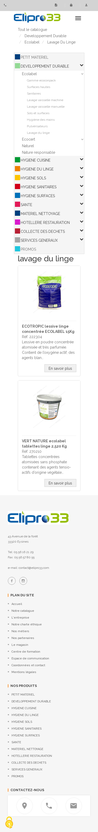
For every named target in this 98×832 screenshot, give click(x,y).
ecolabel (32, 42)
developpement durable (45, 36)
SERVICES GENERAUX (39, 240)
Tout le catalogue (32, 29)
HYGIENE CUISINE (35, 160)
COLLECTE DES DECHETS (43, 231)
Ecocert (28, 139)
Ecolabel (29, 74)
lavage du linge (61, 42)
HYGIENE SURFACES (38, 196)
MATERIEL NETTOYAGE (40, 214)
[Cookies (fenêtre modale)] (9, 823)
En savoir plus (60, 368)
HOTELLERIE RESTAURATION (45, 223)
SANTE (26, 205)
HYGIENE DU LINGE (37, 169)
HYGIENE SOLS (33, 178)
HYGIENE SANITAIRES (38, 187)
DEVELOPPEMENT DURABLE (45, 66)
